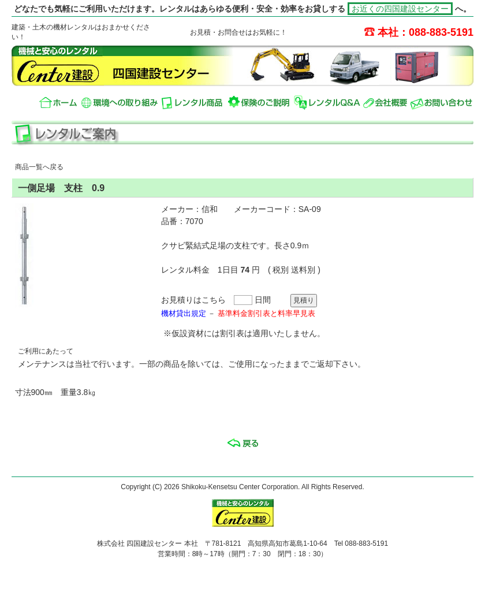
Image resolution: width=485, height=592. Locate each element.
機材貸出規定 (183, 313)
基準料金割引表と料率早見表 (266, 313)
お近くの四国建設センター (400, 8)
